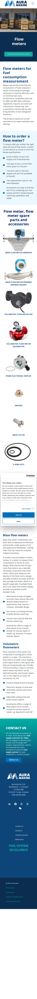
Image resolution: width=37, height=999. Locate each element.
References (19, 839)
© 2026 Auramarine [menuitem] (12, 883)
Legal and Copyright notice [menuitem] (14, 897)
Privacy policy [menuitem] (10, 888)
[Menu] (33, 3)
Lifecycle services (21, 835)
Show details (26, 509)
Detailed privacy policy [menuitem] (13, 901)
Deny (18, 521)
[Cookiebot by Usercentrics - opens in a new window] (26, 476)
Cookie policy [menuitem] (10, 892)
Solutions (18, 831)
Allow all (18, 515)
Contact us (19, 826)
